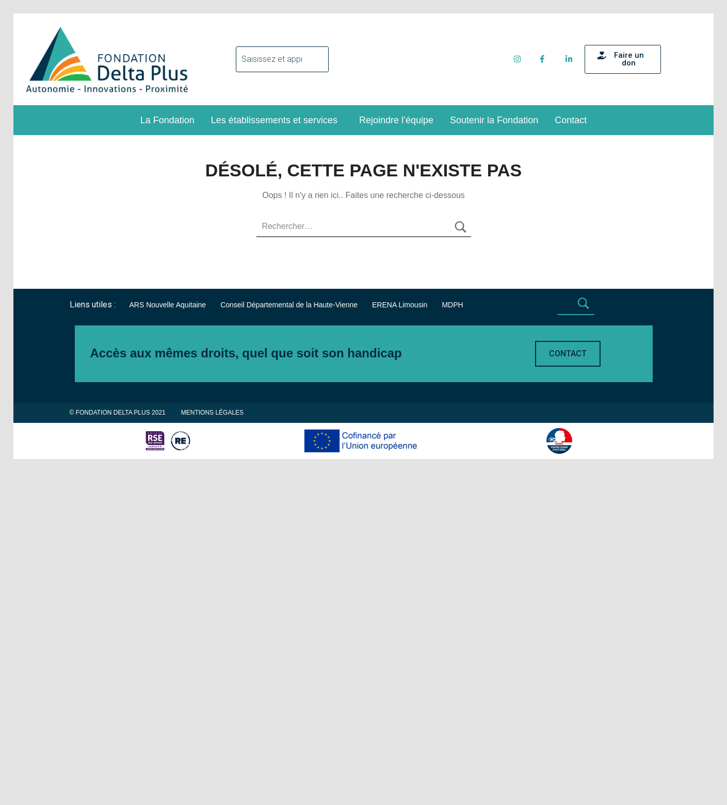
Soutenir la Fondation (494, 120)
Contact (571, 120)
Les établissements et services (274, 120)
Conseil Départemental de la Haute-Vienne (289, 541)
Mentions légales (212, 649)
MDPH (452, 541)
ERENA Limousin (399, 541)
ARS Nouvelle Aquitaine (167, 541)
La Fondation (167, 120)
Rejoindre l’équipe (396, 120)
